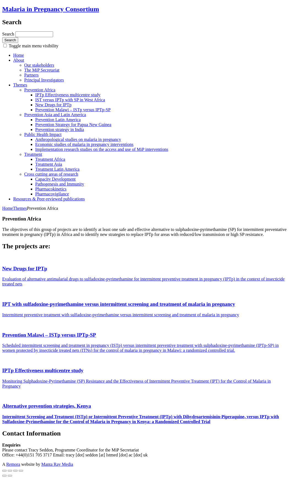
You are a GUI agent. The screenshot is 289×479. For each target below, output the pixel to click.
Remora (13, 464)
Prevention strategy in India (59, 129)
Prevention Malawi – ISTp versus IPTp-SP (73, 109)
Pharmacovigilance (52, 194)
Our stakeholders (39, 65)
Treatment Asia (48, 164)
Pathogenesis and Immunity (59, 184)
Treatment (33, 154)
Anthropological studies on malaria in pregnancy (78, 139)
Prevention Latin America (58, 119)
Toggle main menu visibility (33, 45)
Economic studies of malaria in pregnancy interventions (84, 144)
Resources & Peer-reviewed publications (49, 199)
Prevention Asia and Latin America (55, 114)
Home (18, 55)
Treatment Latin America (57, 169)
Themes (20, 85)
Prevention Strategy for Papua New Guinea (73, 124)
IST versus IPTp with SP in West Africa (70, 99)
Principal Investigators (44, 80)
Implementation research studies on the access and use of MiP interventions (101, 149)
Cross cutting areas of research (51, 174)
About (18, 60)
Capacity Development (55, 179)
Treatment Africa (50, 159)
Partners (31, 75)
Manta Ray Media (57, 464)
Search (8, 34)
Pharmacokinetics (51, 189)
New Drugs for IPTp (53, 104)
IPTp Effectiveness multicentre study (67, 94)
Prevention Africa (39, 90)
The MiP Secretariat (41, 70)
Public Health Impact (43, 134)
